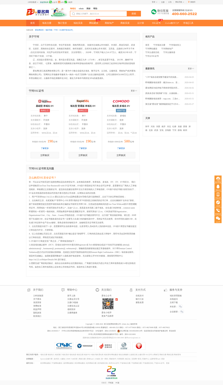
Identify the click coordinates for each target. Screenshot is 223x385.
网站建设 (93, 23)
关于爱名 (37, 299)
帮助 (95, 9)
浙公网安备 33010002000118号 (130, 331)
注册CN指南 (72, 302)
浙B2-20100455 (110, 331)
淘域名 (73, 9)
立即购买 (44, 155)
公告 (170, 2)
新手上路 (71, 296)
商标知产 (109, 23)
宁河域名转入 (175, 45)
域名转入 (51, 355)
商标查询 (177, 355)
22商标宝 (155, 355)
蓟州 (185, 130)
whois (81, 9)
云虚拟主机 (133, 355)
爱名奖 (101, 355)
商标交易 (170, 355)
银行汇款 (140, 299)
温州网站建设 (68, 363)
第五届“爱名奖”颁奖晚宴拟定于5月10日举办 (162, 104)
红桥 (174, 126)
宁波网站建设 (57, 363)
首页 (32, 23)
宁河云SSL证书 (152, 56)
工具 (191, 23)
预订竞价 (62, 23)
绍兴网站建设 (80, 363)
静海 (180, 130)
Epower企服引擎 (46, 359)
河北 (169, 126)
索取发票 (140, 302)
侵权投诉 (71, 309)
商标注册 (162, 355)
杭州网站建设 (45, 363)
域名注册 (46, 23)
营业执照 (172, 331)
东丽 (180, 126)
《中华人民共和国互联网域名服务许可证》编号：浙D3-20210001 (111, 334)
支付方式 (140, 289)
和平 (147, 126)
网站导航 (178, 2)
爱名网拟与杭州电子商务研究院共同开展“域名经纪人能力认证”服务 (162, 88)
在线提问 (174, 299)
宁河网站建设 (151, 49)
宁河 (56, 30)
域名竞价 (65, 355)
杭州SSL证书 (114, 363)
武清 (156, 130)
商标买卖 (125, 23)
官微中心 (145, 359)
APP (61, 2)
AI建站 (62, 359)
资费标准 (37, 306)
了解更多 (45, 148)
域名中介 (87, 355)
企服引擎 (141, 355)
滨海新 (168, 130)
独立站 (127, 359)
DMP (68, 359)
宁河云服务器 (169, 52)
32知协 (97, 359)
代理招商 (120, 359)
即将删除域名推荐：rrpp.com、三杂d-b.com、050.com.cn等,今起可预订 (162, 99)
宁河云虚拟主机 (152, 52)
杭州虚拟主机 (103, 363)
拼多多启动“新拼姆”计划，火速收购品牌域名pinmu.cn (162, 93)
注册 (163, 2)
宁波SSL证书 (159, 363)
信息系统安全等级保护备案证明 (156, 331)
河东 (153, 126)
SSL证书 (156, 23)
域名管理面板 (176, 296)
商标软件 (112, 359)
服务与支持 (176, 289)
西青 (185, 126)
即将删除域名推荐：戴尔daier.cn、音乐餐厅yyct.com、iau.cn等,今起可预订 (162, 82)
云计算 (140, 23)
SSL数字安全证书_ (66, 30)
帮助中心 (72, 289)
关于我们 (38, 289)
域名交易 (80, 355)
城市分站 (29, 363)
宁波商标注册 (136, 363)
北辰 (151, 130)
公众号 (53, 2)
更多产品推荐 (107, 316)
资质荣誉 (37, 302)
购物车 (193, 2)
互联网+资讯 (136, 359)
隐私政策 (37, 313)
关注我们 (106, 289)
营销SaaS (90, 359)
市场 (185, 23)
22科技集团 (32, 2)
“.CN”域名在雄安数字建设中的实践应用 (162, 77)
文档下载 (174, 302)
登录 (153, 2)
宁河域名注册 (159, 45)
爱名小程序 (107, 313)
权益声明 (37, 309)
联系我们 (37, 316)
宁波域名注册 (125, 363)
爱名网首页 (39, 30)
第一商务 (104, 359)
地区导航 (49, 30)
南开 (164, 126)
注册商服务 (72, 313)
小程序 (68, 2)
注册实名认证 (73, 306)
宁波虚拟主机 (148, 363)
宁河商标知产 (167, 49)
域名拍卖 (72, 355)
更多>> (134, 91)
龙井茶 (56, 359)
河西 (158, 126)
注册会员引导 (73, 299)
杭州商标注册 (91, 363)
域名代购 (94, 355)
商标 (88, 9)
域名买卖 (78, 23)
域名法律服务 (123, 355)
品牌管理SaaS (155, 359)
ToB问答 (74, 359)
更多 (163, 359)
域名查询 (107, 355)
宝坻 (162, 130)
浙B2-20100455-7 (53, 331)
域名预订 (58, 355)
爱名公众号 (107, 296)
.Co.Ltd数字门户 (172, 23)
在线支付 (140, 296)
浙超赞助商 (44, 2)
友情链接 (29, 359)
